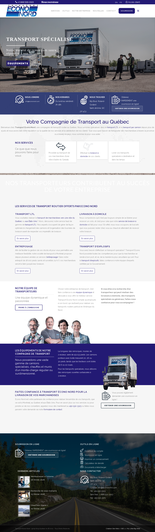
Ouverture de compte (94, 434)
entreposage (52, 257)
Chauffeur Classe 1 (39, 488)
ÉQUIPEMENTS (18, 63)
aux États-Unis (31, 221)
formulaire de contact (53, 409)
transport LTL (112, 127)
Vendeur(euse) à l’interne (42, 460)
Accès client (134, 2)
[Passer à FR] (121, 2)
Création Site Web (112, 512)
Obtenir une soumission (127, 108)
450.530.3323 (99, 474)
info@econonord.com (32, 101)
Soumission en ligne (93, 438)
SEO (122, 512)
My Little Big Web (133, 512)
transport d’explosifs (90, 260)
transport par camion (132, 127)
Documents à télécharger (95, 450)
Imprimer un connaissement (96, 442)
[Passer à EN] (116, 2)
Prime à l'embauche (28, 307)
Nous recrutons (49, 2)
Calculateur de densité (94, 446)
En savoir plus (23, 238)
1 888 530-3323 (106, 478)
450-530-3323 (75, 406)
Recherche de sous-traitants (44, 474)
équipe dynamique (84, 292)
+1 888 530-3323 (26, 2)
